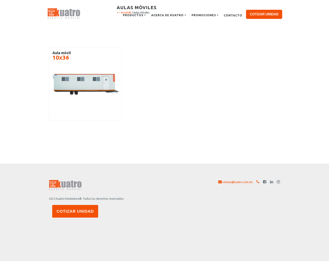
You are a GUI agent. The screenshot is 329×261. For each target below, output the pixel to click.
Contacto (233, 15)
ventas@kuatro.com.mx (235, 182)
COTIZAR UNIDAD (264, 14)
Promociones (204, 15)
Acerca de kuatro (167, 15)
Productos (133, 15)
